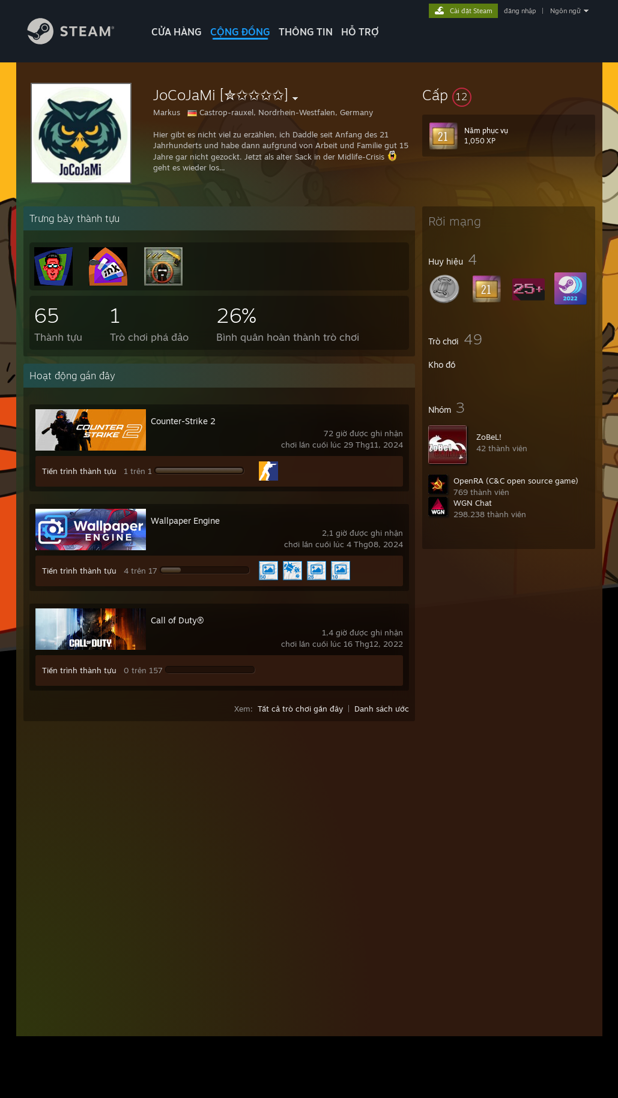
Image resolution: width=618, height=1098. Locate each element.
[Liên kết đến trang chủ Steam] (80, 41)
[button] (508, 95)
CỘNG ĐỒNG (240, 32)
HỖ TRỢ (360, 32)
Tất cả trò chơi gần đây (300, 708)
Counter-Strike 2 (183, 421)
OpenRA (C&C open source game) (515, 480)
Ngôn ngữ (565, 11)
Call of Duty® (177, 620)
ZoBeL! (488, 437)
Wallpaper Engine (185, 520)
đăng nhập (520, 11)
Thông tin (306, 32)
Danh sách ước (381, 708)
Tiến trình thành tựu (79, 471)
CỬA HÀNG (176, 32)
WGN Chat (472, 503)
